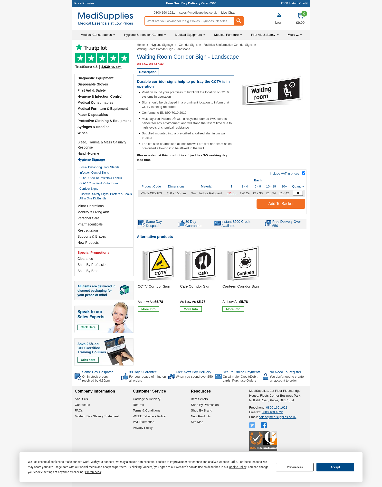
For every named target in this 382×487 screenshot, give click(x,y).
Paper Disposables (92, 115)
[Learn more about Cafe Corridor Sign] (191, 309)
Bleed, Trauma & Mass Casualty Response (101, 144)
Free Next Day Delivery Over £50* (191, 3)
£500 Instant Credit (294, 3)
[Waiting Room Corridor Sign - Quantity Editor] (298, 193)
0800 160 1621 (164, 12)
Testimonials (104, 57)
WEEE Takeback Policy (149, 416)
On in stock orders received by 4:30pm (96, 378)
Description (148, 72)
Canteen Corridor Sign (240, 286)
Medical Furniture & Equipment (102, 109)
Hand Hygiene (88, 153)
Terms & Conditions (146, 410)
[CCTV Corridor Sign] (158, 279)
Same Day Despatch (97, 372)
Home (141, 45)
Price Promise (84, 3)
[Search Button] (238, 21)
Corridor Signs (88, 188)
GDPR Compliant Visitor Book (98, 183)
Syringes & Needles (93, 127)
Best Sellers (199, 399)
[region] (158, 263)
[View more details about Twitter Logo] (252, 425)
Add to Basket (281, 204)
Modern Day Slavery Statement (97, 416)
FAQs (79, 410)
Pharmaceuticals (90, 224)
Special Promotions (93, 252)
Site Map (197, 422)
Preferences (295, 467)
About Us (81, 399)
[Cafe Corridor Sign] (200, 279)
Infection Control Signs (94, 172)
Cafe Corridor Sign (195, 286)
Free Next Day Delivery (193, 372)
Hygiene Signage (91, 159)
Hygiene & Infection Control (99, 96)
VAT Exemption (143, 422)
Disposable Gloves (92, 84)
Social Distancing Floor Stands (99, 167)
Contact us (82, 405)
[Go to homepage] (108, 18)
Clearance (85, 259)
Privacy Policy (143, 428)
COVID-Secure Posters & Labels (100, 178)
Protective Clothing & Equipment (104, 121)
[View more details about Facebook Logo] (264, 425)
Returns (138, 405)
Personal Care (88, 218)
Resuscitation (87, 230)
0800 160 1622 (272, 412)
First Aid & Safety (91, 90)
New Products (88, 242)
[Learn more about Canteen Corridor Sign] (233, 309)
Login (279, 22)
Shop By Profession (92, 265)
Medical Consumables (95, 102)
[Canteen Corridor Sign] (243, 279)
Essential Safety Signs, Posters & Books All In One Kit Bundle (105, 196)
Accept (335, 467)
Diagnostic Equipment (95, 78)
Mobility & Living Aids (93, 212)
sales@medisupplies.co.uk (198, 12)
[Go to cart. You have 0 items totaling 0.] (300, 18)
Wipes (82, 133)
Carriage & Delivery (146, 399)
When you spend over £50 (194, 376)
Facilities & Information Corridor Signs (227, 45)
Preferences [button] (93, 472)
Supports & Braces (91, 236)
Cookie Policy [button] (237, 467)
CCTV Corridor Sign (154, 286)
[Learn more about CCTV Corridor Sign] (148, 309)
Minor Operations (90, 206)
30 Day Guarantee (143, 372)
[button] (279, 19)
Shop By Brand (88, 271)
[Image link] (104, 350)
